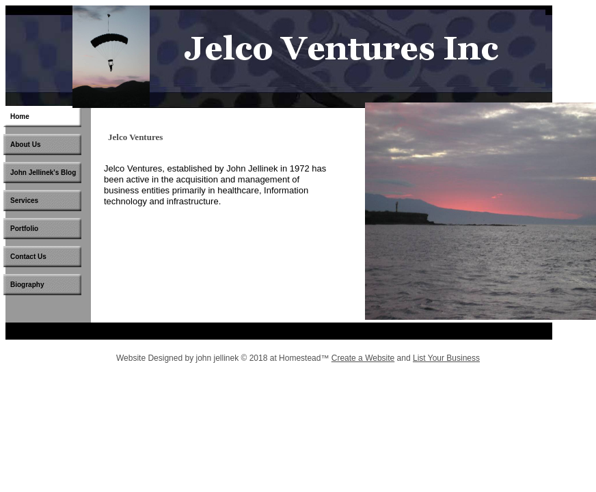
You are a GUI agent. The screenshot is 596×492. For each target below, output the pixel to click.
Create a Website (363, 358)
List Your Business (446, 358)
